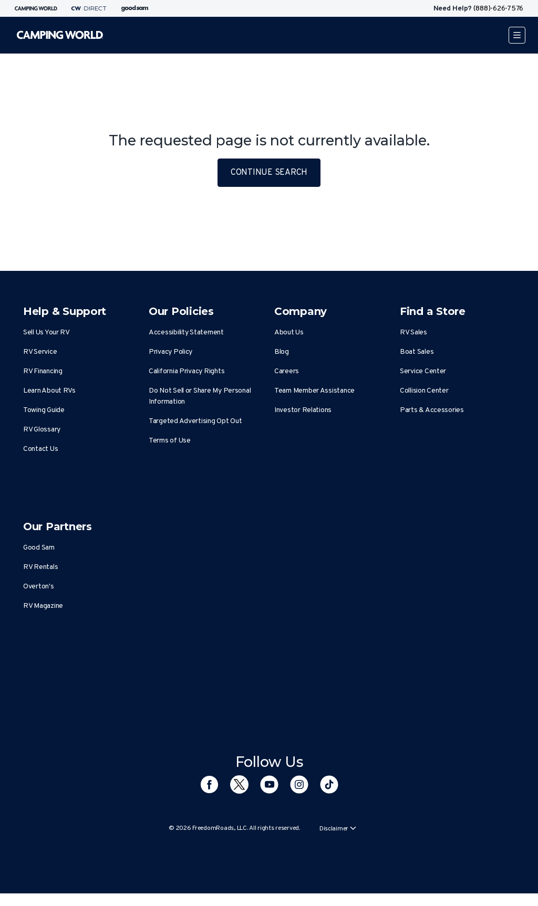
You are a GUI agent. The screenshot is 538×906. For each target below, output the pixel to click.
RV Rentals (40, 567)
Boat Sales (416, 351)
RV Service (40, 351)
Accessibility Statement (186, 332)
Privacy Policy (170, 351)
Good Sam (39, 547)
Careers (286, 371)
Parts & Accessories (432, 410)
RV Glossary (41, 429)
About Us (289, 332)
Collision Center (424, 390)
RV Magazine (43, 606)
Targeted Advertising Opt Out (195, 421)
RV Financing (43, 371)
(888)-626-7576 (498, 8)
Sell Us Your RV (46, 332)
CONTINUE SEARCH (269, 172)
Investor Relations (303, 410)
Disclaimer (337, 829)
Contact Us (40, 449)
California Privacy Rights (186, 371)
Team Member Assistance (314, 390)
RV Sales (413, 332)
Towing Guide (44, 410)
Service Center (423, 371)
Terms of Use (170, 440)
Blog (281, 351)
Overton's (38, 586)
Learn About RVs (49, 390)
